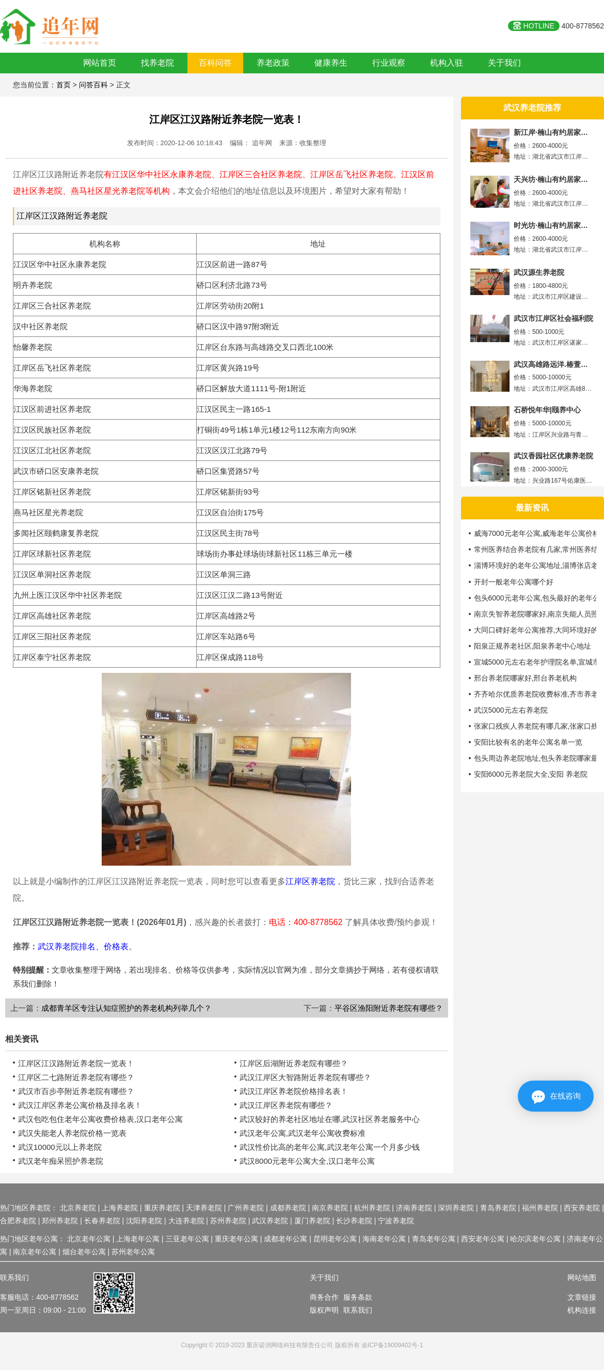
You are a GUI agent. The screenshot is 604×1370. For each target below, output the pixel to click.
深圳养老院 (456, 1208)
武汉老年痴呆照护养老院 (60, 1161)
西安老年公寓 (482, 1239)
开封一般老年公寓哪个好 (513, 582)
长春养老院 (102, 1221)
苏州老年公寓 (133, 1252)
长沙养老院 (354, 1221)
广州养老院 (246, 1208)
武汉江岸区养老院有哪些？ (286, 1105)
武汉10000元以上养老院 (60, 1147)
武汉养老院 (270, 1221)
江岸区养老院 (310, 881)
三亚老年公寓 (187, 1239)
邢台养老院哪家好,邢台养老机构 (525, 678)
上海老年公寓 (138, 1239)
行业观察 (388, 62)
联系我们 (357, 1310)
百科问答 (215, 62)
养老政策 (273, 62)
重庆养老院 (162, 1208)
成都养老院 (288, 1208)
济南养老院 (414, 1208)
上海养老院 (120, 1208)
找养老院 (157, 62)
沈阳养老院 (144, 1221)
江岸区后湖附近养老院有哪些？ (294, 1063)
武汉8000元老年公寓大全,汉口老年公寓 (307, 1161)
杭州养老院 (372, 1208)
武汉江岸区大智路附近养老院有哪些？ (305, 1077)
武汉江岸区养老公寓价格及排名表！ (80, 1105)
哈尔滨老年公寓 (535, 1239)
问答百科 (93, 85)
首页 (63, 85)
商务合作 (324, 1297)
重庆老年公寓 (236, 1239)
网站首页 (99, 62)
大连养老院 (186, 1221)
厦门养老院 (312, 1221)
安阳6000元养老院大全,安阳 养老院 (531, 774)
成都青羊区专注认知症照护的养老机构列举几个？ (126, 1008)
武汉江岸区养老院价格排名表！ (294, 1091)
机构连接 (581, 1310)
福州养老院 (540, 1208)
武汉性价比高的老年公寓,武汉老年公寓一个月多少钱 (330, 1147)
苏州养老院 (228, 1221)
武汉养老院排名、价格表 (83, 946)
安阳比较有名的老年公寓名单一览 (528, 742)
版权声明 (324, 1310)
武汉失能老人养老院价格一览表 (72, 1133)
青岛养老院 (498, 1208)
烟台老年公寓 (84, 1252)
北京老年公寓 (88, 1239)
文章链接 (581, 1297)
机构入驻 (446, 62)
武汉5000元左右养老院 (511, 710)
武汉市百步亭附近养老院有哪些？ (76, 1091)
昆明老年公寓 (335, 1239)
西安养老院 (582, 1208)
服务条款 (357, 1297)
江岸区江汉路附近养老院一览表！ (226, 119)
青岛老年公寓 (433, 1239)
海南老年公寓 (384, 1239)
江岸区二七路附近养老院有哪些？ (76, 1077)
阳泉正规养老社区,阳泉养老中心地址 (533, 646)
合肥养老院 (18, 1221)
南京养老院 (330, 1208)
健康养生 (330, 62)
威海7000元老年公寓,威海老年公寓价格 (537, 533)
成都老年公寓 (285, 1239)
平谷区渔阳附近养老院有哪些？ (389, 1008)
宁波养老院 (396, 1221)
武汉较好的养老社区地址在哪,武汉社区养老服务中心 (330, 1119)
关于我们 (504, 62)
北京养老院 (78, 1208)
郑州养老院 (60, 1221)
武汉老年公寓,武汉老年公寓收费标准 (302, 1133)
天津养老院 (204, 1208)
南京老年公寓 (34, 1252)
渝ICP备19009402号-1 (392, 1345)
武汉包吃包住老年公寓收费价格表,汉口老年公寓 (100, 1119)
